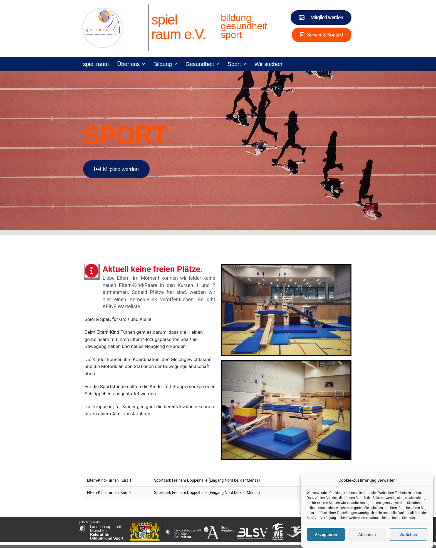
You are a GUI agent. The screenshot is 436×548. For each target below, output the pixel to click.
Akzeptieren (326, 539)
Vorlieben (408, 539)
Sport (236, 64)
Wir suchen (268, 64)
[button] (131, 64)
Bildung (165, 64)
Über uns (131, 64)
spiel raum (96, 64)
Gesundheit (202, 64)
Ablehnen (367, 539)
